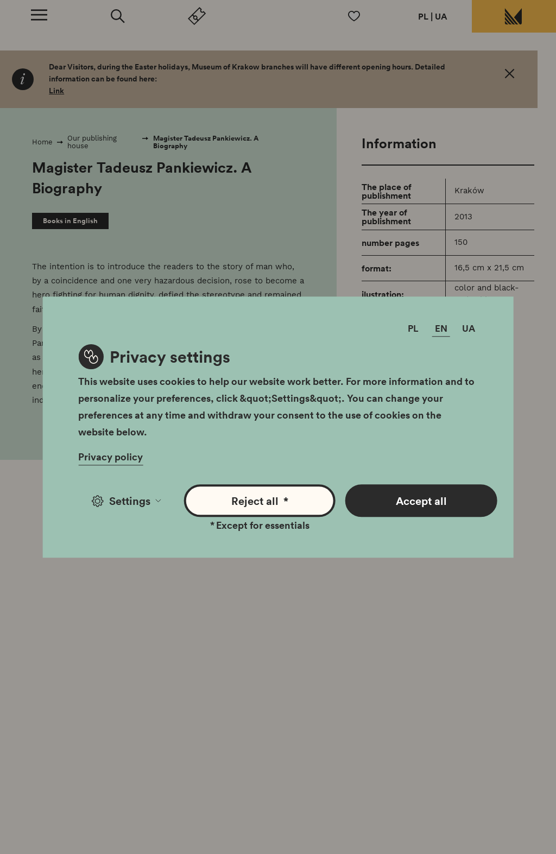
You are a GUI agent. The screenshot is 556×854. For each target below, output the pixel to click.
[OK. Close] (509, 75)
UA (441, 16)
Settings (126, 500)
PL (423, 16)
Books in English (70, 221)
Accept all (421, 500)
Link (56, 90)
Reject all (259, 501)
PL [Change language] (413, 328)
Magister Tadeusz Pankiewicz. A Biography (205, 142)
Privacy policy (110, 456)
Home (42, 142)
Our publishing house (92, 142)
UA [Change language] (468, 328)
